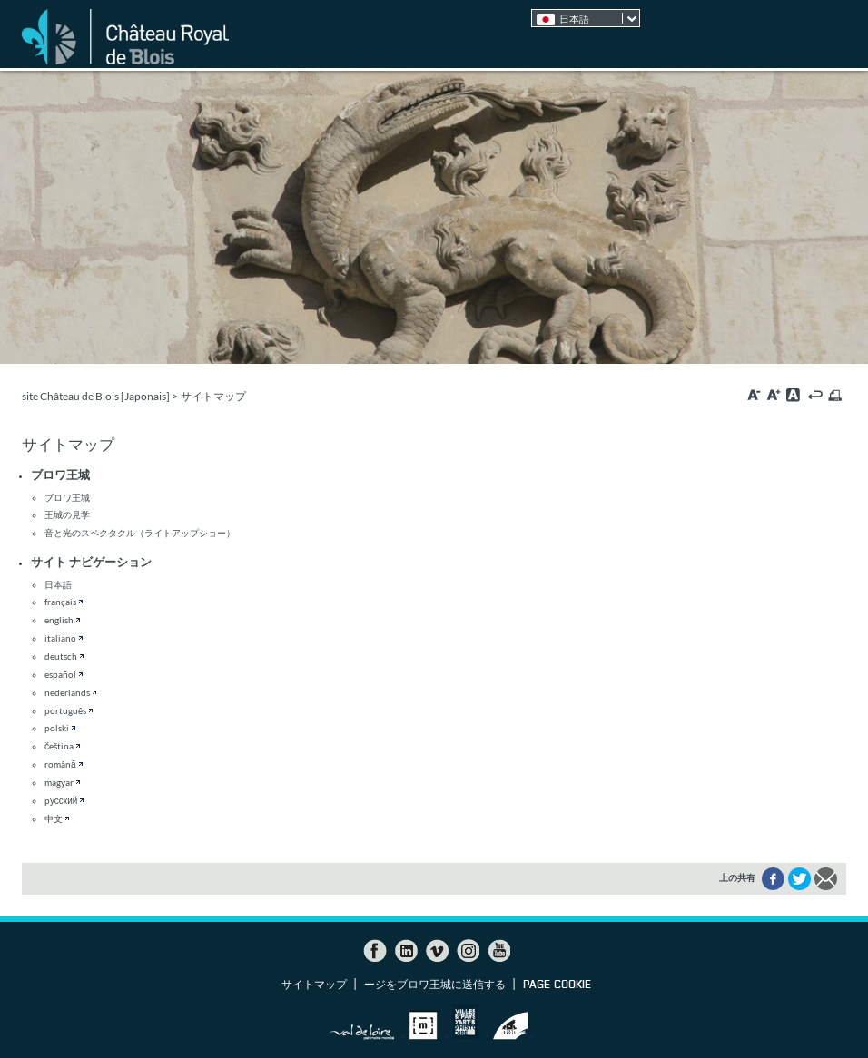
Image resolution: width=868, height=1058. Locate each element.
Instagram (467, 951)
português (65, 710)
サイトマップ (314, 985)
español (60, 674)
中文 (53, 818)
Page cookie (557, 985)
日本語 (58, 584)
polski (56, 727)
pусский (60, 800)
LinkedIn (406, 951)
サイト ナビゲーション (91, 561)
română (60, 764)
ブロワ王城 (60, 474)
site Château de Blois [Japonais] (96, 396)
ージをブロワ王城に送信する (435, 985)
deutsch (60, 656)
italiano (60, 637)
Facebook (375, 951)
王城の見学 (67, 514)
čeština (59, 745)
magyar (59, 782)
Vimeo (437, 951)
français (60, 601)
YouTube (498, 951)
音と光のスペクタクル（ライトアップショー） (139, 532)
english (59, 619)
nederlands (67, 692)
